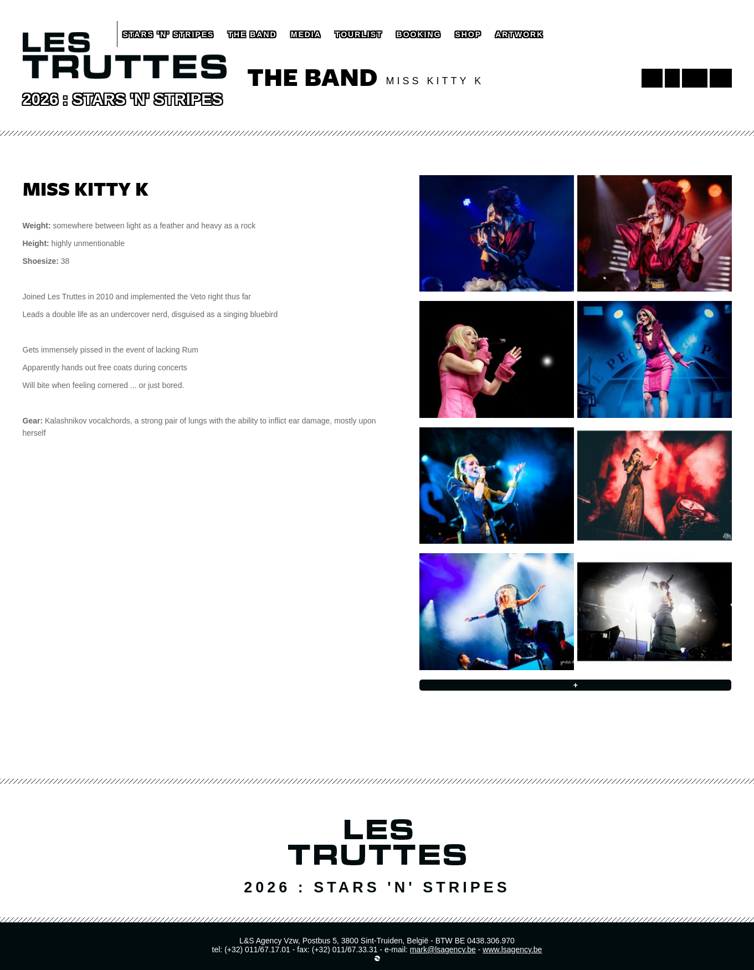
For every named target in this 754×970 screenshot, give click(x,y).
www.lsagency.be (512, 949)
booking (419, 34)
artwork (519, 34)
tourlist (359, 34)
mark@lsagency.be (443, 949)
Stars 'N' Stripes (168, 34)
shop (468, 34)
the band (252, 34)
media (306, 34)
